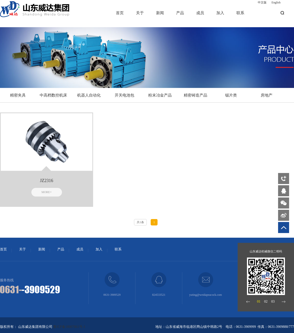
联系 (240, 13)
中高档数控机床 (53, 95)
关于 (140, 13)
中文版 (262, 2)
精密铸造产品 (195, 95)
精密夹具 (18, 95)
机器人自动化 (89, 95)
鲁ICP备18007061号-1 (69, 327)
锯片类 (231, 95)
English (276, 2)
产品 (180, 13)
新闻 (160, 13)
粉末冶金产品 (160, 95)
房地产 (266, 95)
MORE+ (46, 192)
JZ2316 (46, 180)
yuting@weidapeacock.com (205, 294)
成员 (200, 13)
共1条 (140, 222)
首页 (120, 13)
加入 (220, 13)
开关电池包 (124, 95)
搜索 (282, 13)
